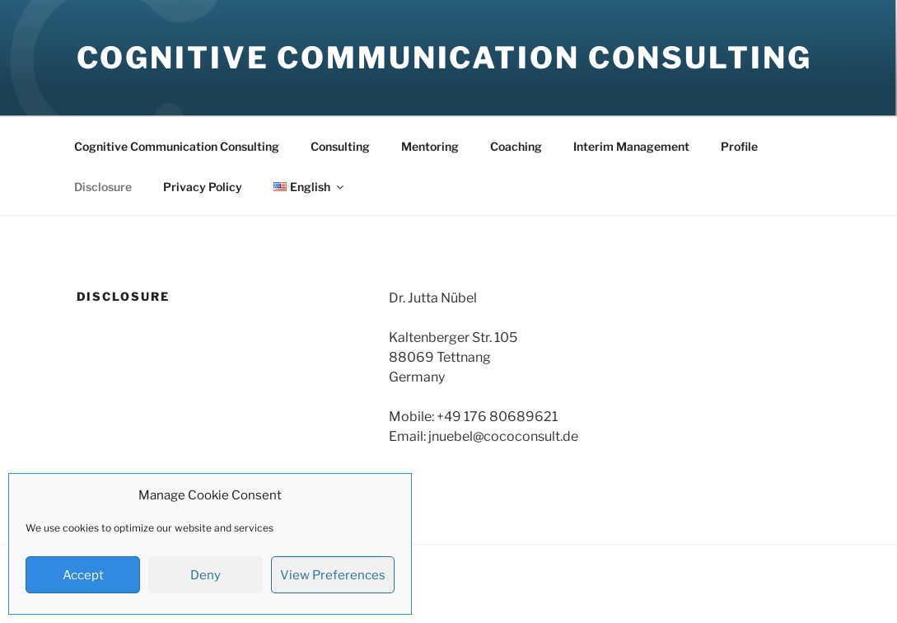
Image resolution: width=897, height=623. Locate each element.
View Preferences (332, 575)
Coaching (516, 146)
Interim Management (631, 146)
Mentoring (430, 146)
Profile (739, 146)
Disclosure (103, 187)
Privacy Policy (202, 187)
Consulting (340, 146)
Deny (205, 575)
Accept (83, 575)
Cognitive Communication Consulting (444, 58)
